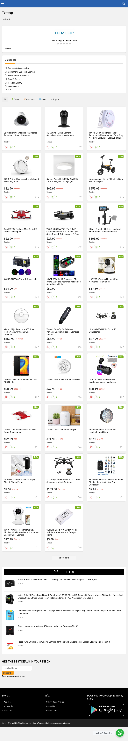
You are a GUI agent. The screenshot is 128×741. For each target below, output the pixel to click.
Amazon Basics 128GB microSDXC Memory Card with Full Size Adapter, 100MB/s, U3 (57, 579)
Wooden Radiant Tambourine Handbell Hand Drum (102, 430)
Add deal (7, 695)
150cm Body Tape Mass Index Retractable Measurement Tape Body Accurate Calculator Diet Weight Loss (106, 135)
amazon (21, 583)
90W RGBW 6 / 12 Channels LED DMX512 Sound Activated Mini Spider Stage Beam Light (63, 282)
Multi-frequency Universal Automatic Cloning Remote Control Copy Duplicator (106, 482)
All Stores (7, 704)
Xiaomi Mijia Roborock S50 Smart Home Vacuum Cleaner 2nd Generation (19, 332)
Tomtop (7, 142)
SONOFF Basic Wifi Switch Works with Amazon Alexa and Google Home (61, 532)
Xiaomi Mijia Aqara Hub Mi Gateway (63, 379)
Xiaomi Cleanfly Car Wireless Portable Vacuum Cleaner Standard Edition (62, 332)
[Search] (123, 3)
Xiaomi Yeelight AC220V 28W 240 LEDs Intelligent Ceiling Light (62, 180)
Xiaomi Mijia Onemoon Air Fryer (61, 429)
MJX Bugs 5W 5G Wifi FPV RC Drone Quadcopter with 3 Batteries (63, 481)
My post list (8, 699)
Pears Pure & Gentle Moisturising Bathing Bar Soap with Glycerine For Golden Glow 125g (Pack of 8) (64, 638)
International (13, 86)
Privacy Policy (52, 704)
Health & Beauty (15, 83)
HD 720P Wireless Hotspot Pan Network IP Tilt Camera (103, 280)
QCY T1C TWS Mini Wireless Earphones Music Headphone (102, 380)
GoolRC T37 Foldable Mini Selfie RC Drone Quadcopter (20, 230)
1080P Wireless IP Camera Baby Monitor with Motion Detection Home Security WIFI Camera (21, 532)
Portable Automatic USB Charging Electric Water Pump (19, 481)
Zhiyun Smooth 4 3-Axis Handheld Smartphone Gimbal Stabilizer (104, 230)
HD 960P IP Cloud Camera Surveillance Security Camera (60, 134)
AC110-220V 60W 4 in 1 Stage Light (20, 279)
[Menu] (3, 3)
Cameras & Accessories (18, 68)
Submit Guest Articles (55, 695)
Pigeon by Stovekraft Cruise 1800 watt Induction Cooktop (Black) (48, 626)
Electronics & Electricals (18, 75)
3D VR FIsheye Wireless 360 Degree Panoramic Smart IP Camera (20, 134)
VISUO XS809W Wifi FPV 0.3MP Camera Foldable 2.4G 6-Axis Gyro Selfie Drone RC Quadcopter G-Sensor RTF (63, 233)
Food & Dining (14, 79)
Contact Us (50, 699)
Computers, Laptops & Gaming (21, 72)
